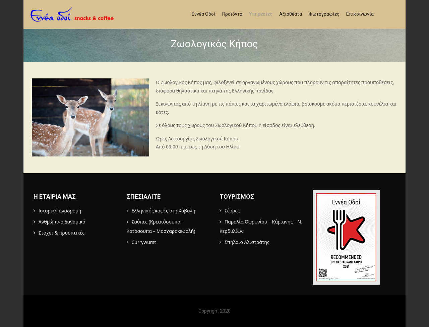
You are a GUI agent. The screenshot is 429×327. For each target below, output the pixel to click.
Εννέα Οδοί (204, 14)
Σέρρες (232, 210)
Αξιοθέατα (290, 14)
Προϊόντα (232, 14)
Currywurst (144, 242)
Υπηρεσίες (260, 14)
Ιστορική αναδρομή (60, 210)
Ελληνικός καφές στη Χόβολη (163, 210)
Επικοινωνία (360, 14)
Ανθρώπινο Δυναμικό (62, 221)
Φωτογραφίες (324, 14)
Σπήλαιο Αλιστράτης (247, 242)
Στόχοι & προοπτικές (61, 233)
